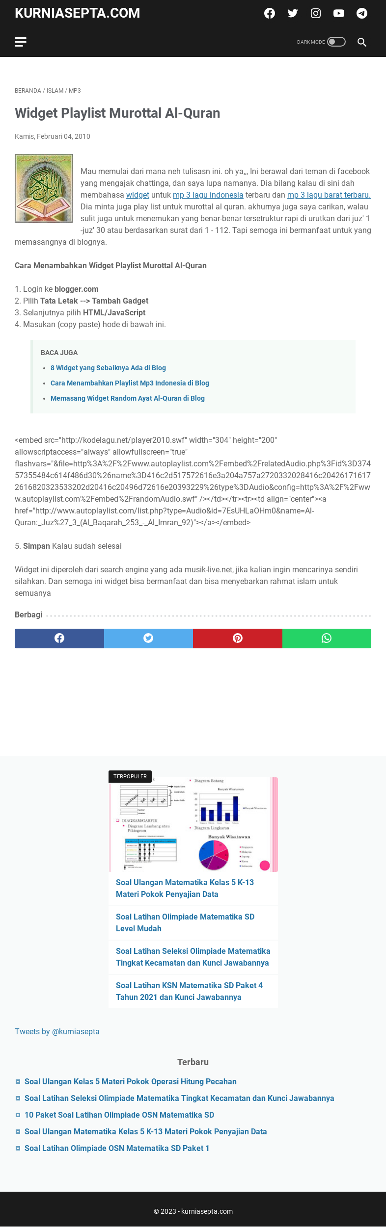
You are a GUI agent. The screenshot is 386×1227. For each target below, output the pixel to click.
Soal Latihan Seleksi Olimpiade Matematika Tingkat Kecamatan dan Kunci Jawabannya (179, 1098)
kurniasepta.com (77, 13)
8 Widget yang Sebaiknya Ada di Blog (108, 368)
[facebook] (268, 13)
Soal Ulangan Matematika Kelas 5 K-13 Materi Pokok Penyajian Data (146, 1131)
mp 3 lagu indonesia (208, 195)
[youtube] (337, 13)
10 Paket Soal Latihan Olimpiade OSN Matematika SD (119, 1115)
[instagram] (314, 13)
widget (137, 195)
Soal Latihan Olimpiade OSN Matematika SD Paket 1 (117, 1148)
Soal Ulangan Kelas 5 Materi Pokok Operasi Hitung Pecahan (131, 1081)
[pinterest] (237, 638)
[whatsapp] (327, 638)
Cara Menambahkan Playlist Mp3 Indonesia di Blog (130, 383)
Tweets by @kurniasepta (57, 1031)
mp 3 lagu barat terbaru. (329, 195)
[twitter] (291, 13)
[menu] (26, 41)
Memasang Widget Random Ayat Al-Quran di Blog (128, 398)
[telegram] (360, 13)
